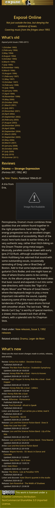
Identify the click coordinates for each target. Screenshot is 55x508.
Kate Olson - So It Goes (20, 460)
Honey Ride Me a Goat (18, 393)
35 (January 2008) (9, 145)
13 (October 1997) (10, 82)
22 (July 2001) (8, 108)
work (23, 492)
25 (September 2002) (11, 116)
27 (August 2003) (9, 122)
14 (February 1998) (10, 85)
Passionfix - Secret (18, 417)
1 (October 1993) (9, 47)
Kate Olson (12, 466)
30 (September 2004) (11, 131)
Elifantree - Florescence (19, 399)
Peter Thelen (11, 178)
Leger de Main (37, 338)
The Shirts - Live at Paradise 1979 (24, 472)
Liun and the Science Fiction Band (23, 445)
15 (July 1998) (8, 87)
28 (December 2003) (11, 125)
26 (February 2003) (10, 119)
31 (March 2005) (9, 134)
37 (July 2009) (8, 151)
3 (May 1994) (7, 53)
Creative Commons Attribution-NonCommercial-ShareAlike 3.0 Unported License (24, 500)
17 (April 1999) (8, 93)
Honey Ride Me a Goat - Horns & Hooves (28, 373)
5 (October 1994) (9, 58)
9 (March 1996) (8, 70)
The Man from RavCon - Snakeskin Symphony (30, 367)
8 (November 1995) (10, 67)
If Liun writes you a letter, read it (34, 411)
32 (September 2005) (11, 137)
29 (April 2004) (8, 128)
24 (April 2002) (8, 113)
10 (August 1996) (9, 73)
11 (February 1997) (10, 76)
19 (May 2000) (8, 99)
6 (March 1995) (8, 61)
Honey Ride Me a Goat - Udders (24, 388)
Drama (24, 338)
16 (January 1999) (9, 90)
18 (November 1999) (11, 96)
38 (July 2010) (8, 154)
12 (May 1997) (8, 79)
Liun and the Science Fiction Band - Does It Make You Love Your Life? (26, 424)
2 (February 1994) (9, 50)
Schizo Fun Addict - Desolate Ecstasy (25, 361)
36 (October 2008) (10, 148)
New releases (22, 329)
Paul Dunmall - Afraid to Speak (23, 405)
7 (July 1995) (7, 64)
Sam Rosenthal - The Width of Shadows (27, 483)
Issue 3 (35, 329)
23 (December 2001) (11, 111)
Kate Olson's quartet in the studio (35, 477)
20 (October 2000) (10, 102)
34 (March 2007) (9, 142)
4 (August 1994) (9, 56)
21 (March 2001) (9, 105)
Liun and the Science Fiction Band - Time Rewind (31, 440)
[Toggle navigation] (9, 9)
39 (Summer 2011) (10, 157)
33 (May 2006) (8, 140)
